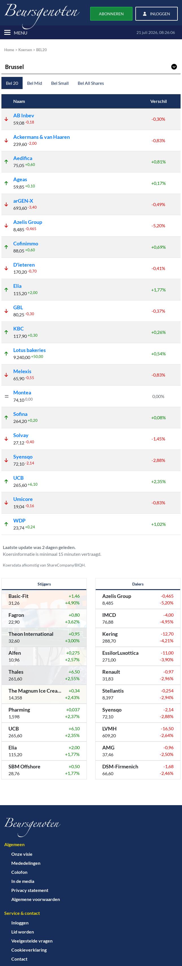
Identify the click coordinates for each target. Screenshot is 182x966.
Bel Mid (34, 83)
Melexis (22, 371)
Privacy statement (29, 890)
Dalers (138, 584)
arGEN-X (23, 201)
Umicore (23, 499)
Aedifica (22, 158)
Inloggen (20, 922)
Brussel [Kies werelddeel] (91, 66)
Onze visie (21, 854)
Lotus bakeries (29, 350)
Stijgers (44, 584)
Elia (17, 286)
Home (9, 49)
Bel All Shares (91, 83)
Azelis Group (27, 222)
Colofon (19, 872)
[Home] (91, 827)
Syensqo (22, 457)
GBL (18, 307)
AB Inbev (23, 115)
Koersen (25, 49)
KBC (18, 329)
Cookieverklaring (29, 949)
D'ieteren (24, 265)
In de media (22, 881)
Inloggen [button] (156, 13)
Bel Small (60, 83)
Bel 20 (12, 83)
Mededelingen (25, 863)
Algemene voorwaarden (35, 899)
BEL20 (41, 49)
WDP (19, 521)
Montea (22, 393)
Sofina (20, 414)
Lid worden (22, 931)
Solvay (21, 435)
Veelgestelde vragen (32, 940)
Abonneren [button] (111, 13)
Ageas (20, 179)
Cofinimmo (25, 244)
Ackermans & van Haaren (41, 137)
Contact (19, 958)
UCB (18, 478)
